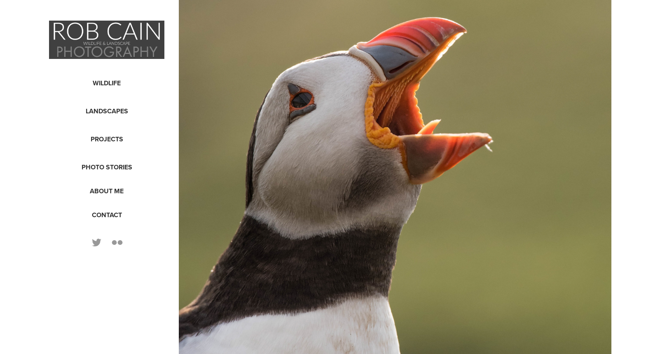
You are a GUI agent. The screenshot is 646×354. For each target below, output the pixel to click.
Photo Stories (107, 167)
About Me (107, 191)
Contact (107, 215)
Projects (107, 139)
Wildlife (107, 83)
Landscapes (107, 111)
